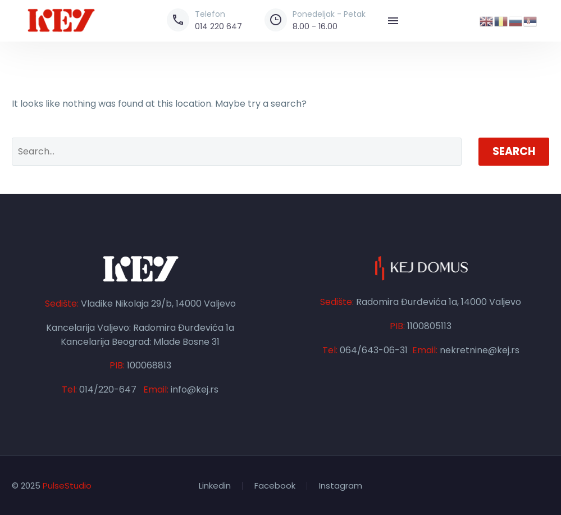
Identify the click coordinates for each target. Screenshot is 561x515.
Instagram (340, 486)
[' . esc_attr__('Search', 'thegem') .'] (237, 152)
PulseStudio (67, 485)
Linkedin (215, 486)
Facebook (274, 486)
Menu (393, 20)
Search (513, 151)
